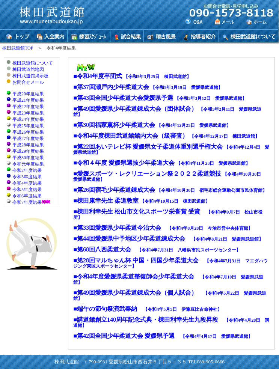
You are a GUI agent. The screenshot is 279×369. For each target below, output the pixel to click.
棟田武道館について (32, 63)
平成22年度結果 (28, 106)
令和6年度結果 (27, 196)
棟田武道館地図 (28, 69)
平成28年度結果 (28, 145)
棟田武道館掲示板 (30, 75)
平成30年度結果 (28, 157)
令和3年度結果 (27, 176)
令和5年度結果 (27, 189)
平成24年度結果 (28, 119)
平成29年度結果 (28, 151)
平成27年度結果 (28, 138)
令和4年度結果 (27, 183)
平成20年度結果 (28, 93)
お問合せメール (28, 82)
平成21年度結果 (28, 100)
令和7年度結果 (27, 202)
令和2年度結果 (27, 170)
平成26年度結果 (28, 132)
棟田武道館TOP (17, 48)
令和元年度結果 (28, 164)
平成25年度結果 (28, 125)
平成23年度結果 (28, 113)
